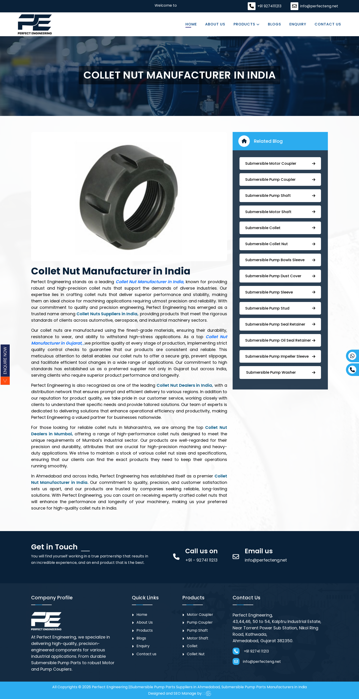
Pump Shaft (197, 630)
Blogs (274, 24)
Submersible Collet (280, 227)
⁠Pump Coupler (200, 622)
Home (191, 24)
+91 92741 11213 (251, 651)
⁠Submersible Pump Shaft (280, 195)
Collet (192, 646)
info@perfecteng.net (319, 6)
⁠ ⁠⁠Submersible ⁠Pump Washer (280, 372)
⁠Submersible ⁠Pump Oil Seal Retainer (280, 340)
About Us (215, 24)
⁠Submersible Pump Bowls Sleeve (280, 260)
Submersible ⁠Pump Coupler (280, 179)
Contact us (328, 24)
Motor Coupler (200, 614)
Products (247, 24)
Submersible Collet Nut (280, 244)
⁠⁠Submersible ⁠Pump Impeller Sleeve (280, 356)
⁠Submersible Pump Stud (280, 308)
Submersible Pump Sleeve (280, 292)
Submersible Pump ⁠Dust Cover (280, 276)
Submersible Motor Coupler (280, 163)
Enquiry (297, 24)
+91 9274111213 (269, 6)
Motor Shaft (197, 638)
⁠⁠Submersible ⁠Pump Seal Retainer (280, 324)
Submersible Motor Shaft (280, 211)
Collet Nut (196, 654)
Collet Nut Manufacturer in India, (151, 282)
